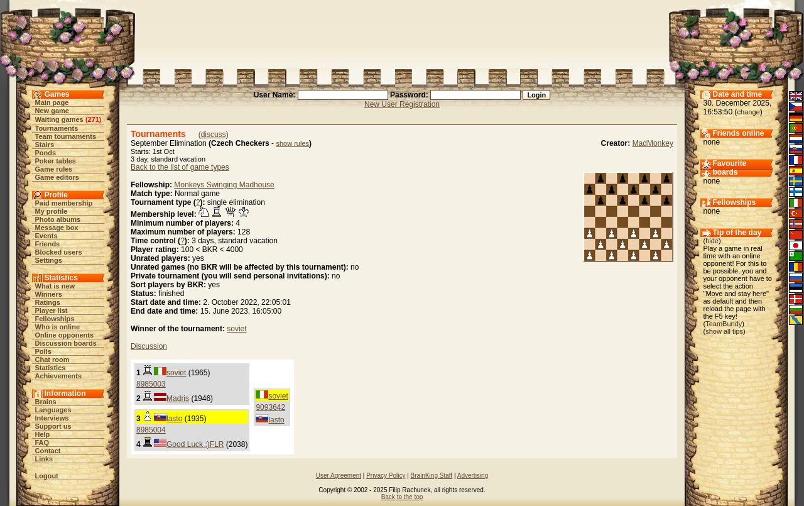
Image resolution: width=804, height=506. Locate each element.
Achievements (58, 376)
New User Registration (402, 104)
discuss (213, 134)
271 (93, 119)
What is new (55, 286)
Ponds (46, 153)
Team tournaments (66, 136)
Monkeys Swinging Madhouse (224, 184)
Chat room (52, 359)
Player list (51, 310)
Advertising (472, 475)
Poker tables (55, 161)
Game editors (57, 177)
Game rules (54, 169)
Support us (53, 426)
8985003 (151, 384)
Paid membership (64, 203)
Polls (43, 351)
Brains (46, 401)
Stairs (45, 144)
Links (44, 459)
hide (712, 241)
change (748, 112)
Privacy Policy (385, 475)
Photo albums (58, 219)
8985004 (151, 430)
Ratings (47, 302)
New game (52, 110)
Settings (48, 260)
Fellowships (55, 318)
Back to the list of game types (180, 167)
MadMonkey (653, 143)
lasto (276, 419)
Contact (48, 450)
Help (42, 434)
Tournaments (57, 128)
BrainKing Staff (432, 475)
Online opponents (64, 335)
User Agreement (338, 475)
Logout (46, 476)
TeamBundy (723, 323)
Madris (177, 398)
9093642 (270, 407)
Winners (48, 294)
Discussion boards (66, 343)
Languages (53, 410)
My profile (51, 211)
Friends (47, 244)
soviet (236, 328)
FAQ (42, 442)
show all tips (724, 331)
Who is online (57, 327)
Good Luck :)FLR (195, 444)
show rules (292, 143)
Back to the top (402, 496)
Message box (57, 227)
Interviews (52, 418)
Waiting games (59, 119)
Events (46, 235)
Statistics (50, 367)
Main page (52, 102)
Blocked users (58, 252)
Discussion (149, 346)
